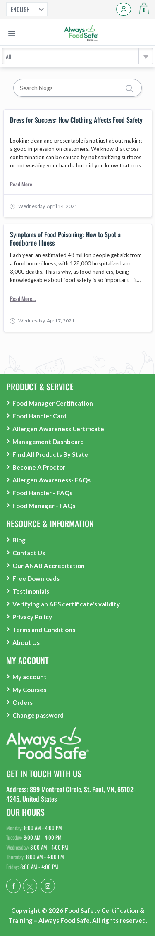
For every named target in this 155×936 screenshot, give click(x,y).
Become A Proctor (38, 467)
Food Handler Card (39, 416)
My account (29, 677)
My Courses (29, 689)
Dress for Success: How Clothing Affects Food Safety (76, 120)
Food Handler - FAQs (42, 493)
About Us (26, 642)
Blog (19, 540)
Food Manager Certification (52, 403)
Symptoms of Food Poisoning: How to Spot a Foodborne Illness (65, 238)
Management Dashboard (48, 441)
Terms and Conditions (43, 629)
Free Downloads (36, 578)
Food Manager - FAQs (43, 505)
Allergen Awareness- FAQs (51, 480)
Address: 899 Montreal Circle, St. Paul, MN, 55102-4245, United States (71, 793)
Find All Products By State (50, 454)
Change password (38, 715)
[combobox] (77, 56)
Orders (22, 702)
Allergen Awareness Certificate (58, 428)
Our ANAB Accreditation (48, 565)
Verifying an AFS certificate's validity (66, 604)
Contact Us (28, 552)
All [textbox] (8, 56)
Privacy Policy (32, 617)
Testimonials (30, 591)
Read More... (23, 184)
